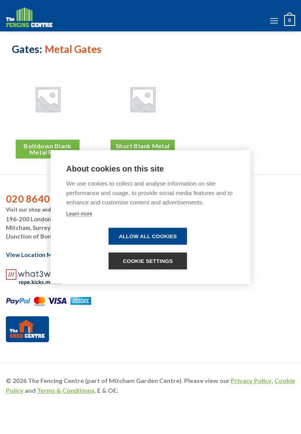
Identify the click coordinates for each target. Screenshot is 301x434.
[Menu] (274, 20)
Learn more (79, 214)
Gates (25, 49)
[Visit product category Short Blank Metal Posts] (150, 115)
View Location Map (37, 254)
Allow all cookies (148, 236)
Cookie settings (148, 261)
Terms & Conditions (65, 390)
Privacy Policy (251, 380)
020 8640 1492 (41, 198)
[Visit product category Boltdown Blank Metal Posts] (55, 115)
